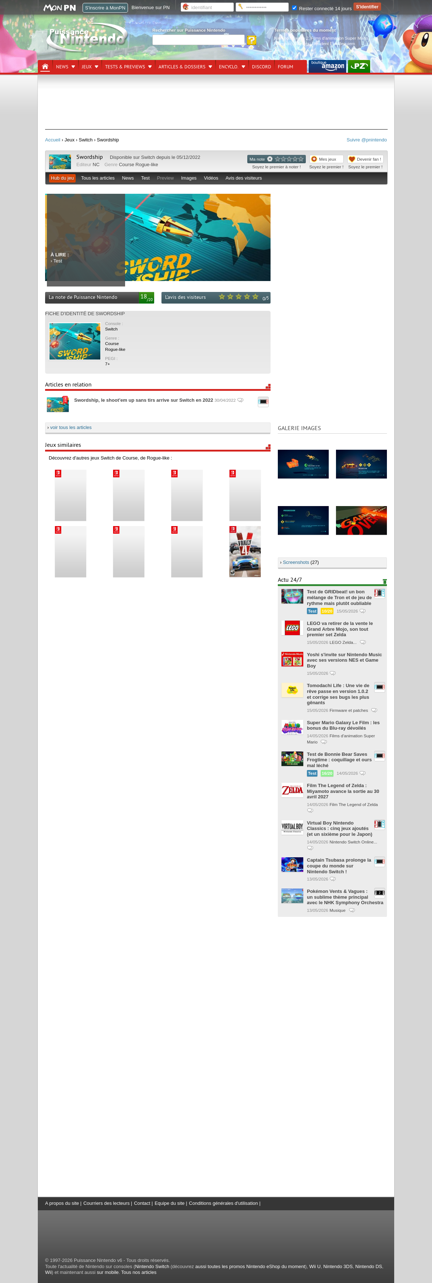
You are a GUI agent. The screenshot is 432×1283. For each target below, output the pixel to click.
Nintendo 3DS (338, 1266)
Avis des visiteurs (243, 178)
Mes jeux (327, 159)
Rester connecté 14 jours (322, 8)
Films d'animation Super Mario (339, 38)
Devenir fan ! (369, 159)
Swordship (90, 157)
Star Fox (301, 43)
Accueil (52, 140)
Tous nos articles (138, 1272)
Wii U (315, 1266)
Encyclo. (229, 66)
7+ (107, 363)
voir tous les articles (71, 427)
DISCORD (261, 66)
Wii (48, 1272)
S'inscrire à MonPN (105, 8)
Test (145, 178)
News (62, 66)
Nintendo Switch (152, 1266)
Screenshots (296, 562)
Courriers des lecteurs (106, 1203)
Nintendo (282, 43)
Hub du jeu (62, 178)
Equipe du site (169, 1203)
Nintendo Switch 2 (291, 38)
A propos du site (62, 1203)
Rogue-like (147, 164)
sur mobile (108, 1272)
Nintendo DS (368, 1266)
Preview (165, 178)
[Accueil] (45, 66)
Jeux (87, 66)
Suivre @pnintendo (367, 140)
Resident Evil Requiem (333, 43)
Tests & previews (125, 66)
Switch (148, 157)
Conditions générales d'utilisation (223, 1203)
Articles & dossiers (182, 66)
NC (96, 164)
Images (189, 178)
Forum (285, 66)
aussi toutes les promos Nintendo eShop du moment (250, 1266)
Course (126, 164)
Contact (142, 1203)
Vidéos (211, 178)
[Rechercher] (198, 40)
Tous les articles (98, 178)
